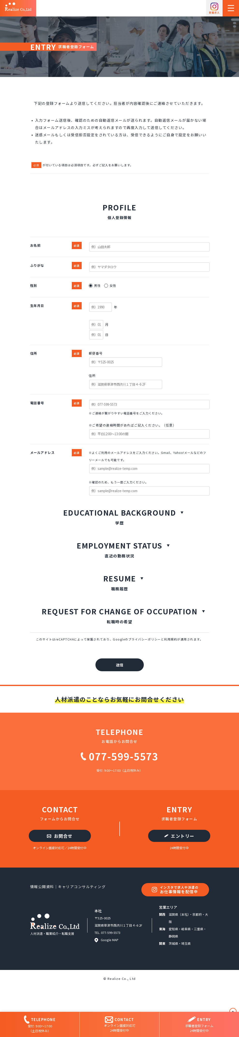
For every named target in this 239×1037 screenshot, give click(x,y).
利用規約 (170, 639)
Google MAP (106, 940)
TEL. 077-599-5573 (107, 932)
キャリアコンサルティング (82, 886)
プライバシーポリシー (144, 639)
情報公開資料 (42, 886)
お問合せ (60, 836)
